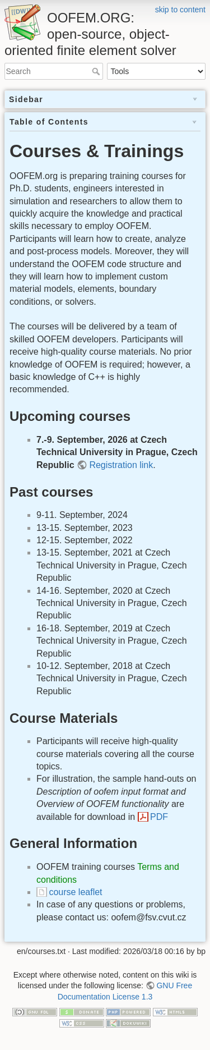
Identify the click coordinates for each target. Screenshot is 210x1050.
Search (97, 71)
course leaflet (75, 892)
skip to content (180, 9)
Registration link (121, 465)
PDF (159, 817)
